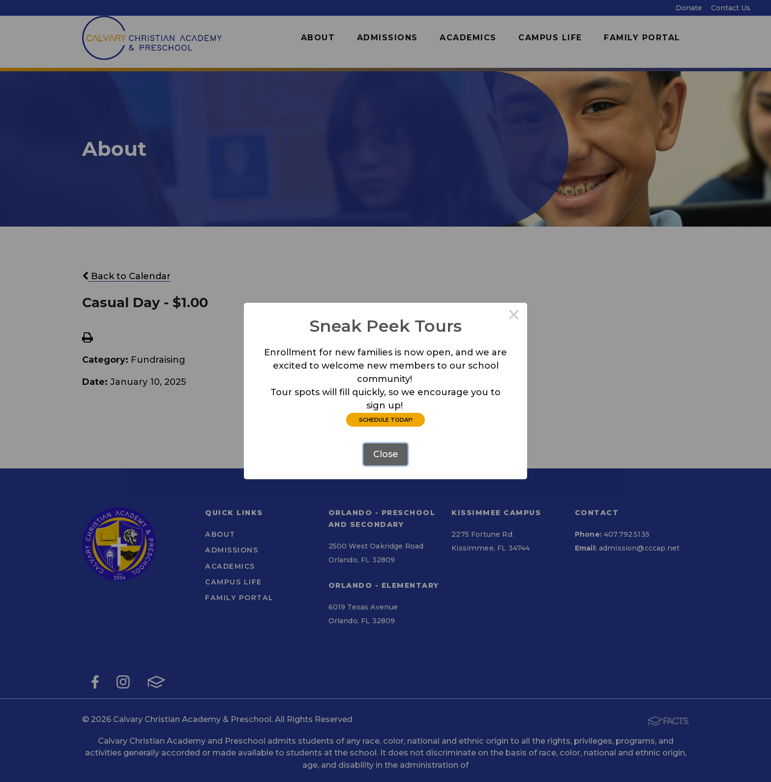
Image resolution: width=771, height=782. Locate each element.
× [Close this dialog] (513, 316)
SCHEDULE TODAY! (386, 419)
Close (385, 454)
